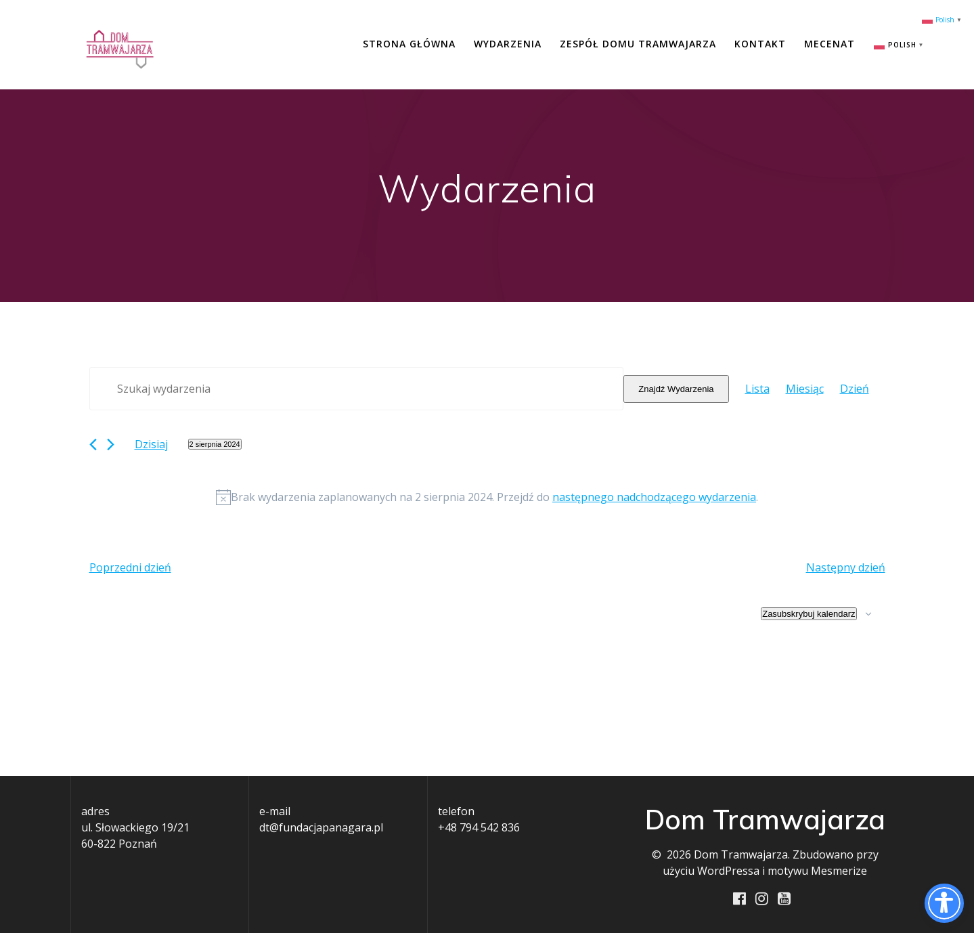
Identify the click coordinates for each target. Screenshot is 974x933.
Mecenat (829, 43)
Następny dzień (845, 567)
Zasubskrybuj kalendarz (808, 614)
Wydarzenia (507, 43)
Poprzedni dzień (130, 567)
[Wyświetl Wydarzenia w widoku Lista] (757, 388)
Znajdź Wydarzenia (675, 389)
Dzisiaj (151, 444)
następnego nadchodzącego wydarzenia (654, 497)
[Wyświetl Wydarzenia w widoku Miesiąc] (805, 388)
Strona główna (409, 43)
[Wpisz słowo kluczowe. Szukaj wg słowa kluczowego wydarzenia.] (356, 388)
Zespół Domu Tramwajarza (638, 43)
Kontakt (760, 43)
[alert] (487, 497)
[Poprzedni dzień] (93, 444)
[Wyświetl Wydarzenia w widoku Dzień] (854, 388)
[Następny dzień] (110, 444)
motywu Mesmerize (817, 870)
